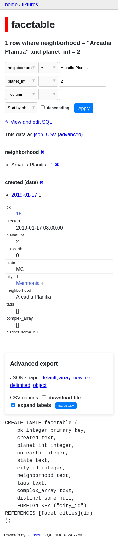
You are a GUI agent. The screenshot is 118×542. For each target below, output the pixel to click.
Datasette (35, 535)
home (11, 4)
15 (19, 213)
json (38, 134)
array (64, 377)
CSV (51, 134)
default (49, 377)
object (40, 385)
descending (55, 108)
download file (61, 397)
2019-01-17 (24, 195)
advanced (70, 134)
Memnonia (28, 283)
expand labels (31, 405)
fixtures (30, 4)
